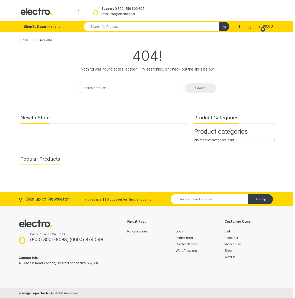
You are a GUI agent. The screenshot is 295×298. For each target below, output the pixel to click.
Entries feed (184, 238)
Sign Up (260, 199)
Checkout (231, 238)
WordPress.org (186, 250)
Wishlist (229, 257)
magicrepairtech (35, 293)
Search (200, 88)
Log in (180, 231)
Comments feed (187, 244)
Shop (228, 250)
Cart (227, 231)
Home (24, 40)
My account (232, 244)
